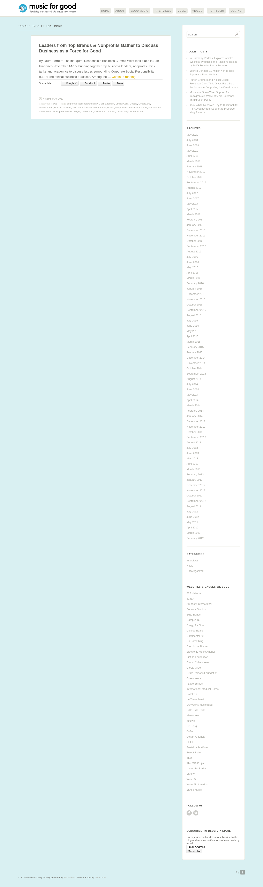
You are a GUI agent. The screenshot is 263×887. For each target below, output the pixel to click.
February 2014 (195, 410)
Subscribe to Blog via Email (209, 831)
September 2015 (196, 310)
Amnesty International (199, 604)
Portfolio (216, 11)
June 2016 (193, 262)
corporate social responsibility (82, 103)
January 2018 (195, 166)
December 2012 (196, 485)
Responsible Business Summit (131, 108)
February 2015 (195, 347)
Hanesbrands (46, 108)
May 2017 (192, 203)
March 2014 (194, 405)
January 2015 (195, 352)
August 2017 (194, 188)
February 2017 (195, 219)
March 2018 (194, 161)
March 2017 (194, 214)
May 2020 (192, 134)
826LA (190, 598)
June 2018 (193, 145)
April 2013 (192, 464)
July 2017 (192, 193)
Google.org (144, 103)
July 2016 (192, 256)
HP (74, 108)
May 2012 (192, 522)
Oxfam (190, 731)
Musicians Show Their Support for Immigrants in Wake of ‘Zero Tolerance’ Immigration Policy (212, 96)
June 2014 (193, 389)
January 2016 (195, 288)
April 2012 (192, 527)
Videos (197, 11)
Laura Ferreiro (84, 108)
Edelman (109, 103)
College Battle (195, 630)
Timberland (87, 111)
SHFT (190, 742)
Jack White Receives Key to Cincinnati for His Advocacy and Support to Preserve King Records (214, 109)
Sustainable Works (197, 747)
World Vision (136, 111)
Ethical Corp (122, 103)
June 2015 (193, 325)
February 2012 (195, 538)
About (120, 11)
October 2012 (195, 495)
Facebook (189, 812)
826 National (194, 593)
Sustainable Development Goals (56, 111)
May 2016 (192, 267)
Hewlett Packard (62, 108)
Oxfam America (195, 736)
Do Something (195, 641)
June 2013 (193, 453)
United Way (122, 111)
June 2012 (193, 517)
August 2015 (194, 315)
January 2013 (195, 480)
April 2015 (192, 336)
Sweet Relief (194, 752)
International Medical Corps (203, 689)
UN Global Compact (105, 111)
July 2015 (192, 320)
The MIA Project (196, 763)
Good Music (139, 11)
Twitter (195, 812)
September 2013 (196, 437)
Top (237, 872)
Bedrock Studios (196, 609)
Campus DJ (193, 620)
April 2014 (192, 400)
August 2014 (194, 378)
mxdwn (191, 720)
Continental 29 (195, 635)
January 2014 (195, 416)
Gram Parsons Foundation (202, 673)
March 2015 (194, 341)
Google (133, 103)
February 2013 (195, 474)
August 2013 (194, 442)
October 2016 (195, 241)
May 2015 (192, 331)
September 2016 (196, 246)
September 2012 (196, 501)
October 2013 (195, 432)
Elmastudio (100, 877)
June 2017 (193, 198)
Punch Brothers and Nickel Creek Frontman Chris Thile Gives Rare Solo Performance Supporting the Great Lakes (214, 83)
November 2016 (196, 235)
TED (189, 758)
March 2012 (194, 533)
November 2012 (196, 490)
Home (105, 11)
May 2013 (192, 458)
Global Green (194, 667)
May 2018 (192, 150)
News (54, 103)
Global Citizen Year (198, 662)
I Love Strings (195, 683)
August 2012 (194, 506)
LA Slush (192, 694)
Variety (191, 774)
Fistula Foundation (197, 657)
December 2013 (196, 421)
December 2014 (196, 357)
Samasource (154, 108)
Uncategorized (195, 571)
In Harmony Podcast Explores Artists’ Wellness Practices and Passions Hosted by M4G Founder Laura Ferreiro (213, 62)
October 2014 (195, 368)
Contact (237, 11)
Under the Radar (196, 768)
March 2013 (194, 469)
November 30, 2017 (53, 99)
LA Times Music (196, 699)
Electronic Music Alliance (201, 651)
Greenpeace (194, 678)
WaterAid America (197, 784)
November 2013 (196, 426)
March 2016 (194, 278)
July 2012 (192, 511)
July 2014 (192, 384)
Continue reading (126, 76)
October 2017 (195, 177)
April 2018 (192, 156)
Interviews (163, 11)
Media (182, 11)
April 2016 (192, 272)
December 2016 (196, 230)
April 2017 (192, 209)
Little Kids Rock (196, 710)
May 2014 (192, 394)
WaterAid (192, 779)
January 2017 (195, 225)
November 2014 (196, 363)
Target (77, 111)
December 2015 (196, 294)
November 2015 (196, 299)
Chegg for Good (196, 625)
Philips (110, 108)
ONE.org (192, 726)
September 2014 (196, 373)
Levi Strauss (99, 108)
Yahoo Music (194, 790)
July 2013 (192, 448)
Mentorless (193, 715)
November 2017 (196, 172)
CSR (101, 103)
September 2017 (196, 182)
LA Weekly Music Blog (199, 704)
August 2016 (194, 251)
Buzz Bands (194, 614)
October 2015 (195, 304)
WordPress (69, 877)
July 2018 (192, 140)
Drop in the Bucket (197, 646)
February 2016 (195, 283)
